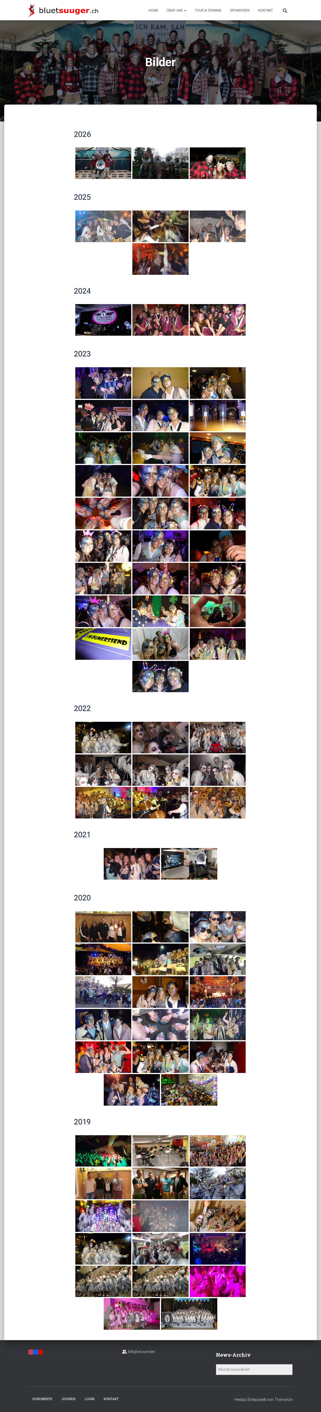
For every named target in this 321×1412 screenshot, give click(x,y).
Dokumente (43, 1399)
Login (89, 1399)
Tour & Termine (208, 10)
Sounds (69, 1399)
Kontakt (265, 10)
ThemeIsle (283, 1399)
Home (153, 10)
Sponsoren (240, 10)
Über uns (176, 10)
